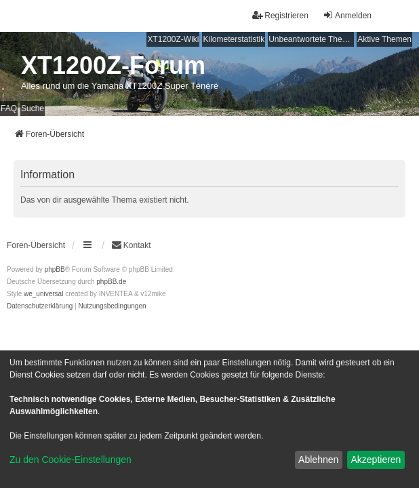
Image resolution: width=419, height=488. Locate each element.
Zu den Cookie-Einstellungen (70, 459)
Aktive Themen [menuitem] (384, 39)
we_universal (43, 294)
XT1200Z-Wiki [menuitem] (173, 39)
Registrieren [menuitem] (280, 15)
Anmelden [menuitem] (347, 15)
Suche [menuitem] (32, 108)
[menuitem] (40, 306)
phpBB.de (111, 281)
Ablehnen (318, 459)
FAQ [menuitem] (9, 108)
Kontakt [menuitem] (131, 245)
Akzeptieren (376, 459)
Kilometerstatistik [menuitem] (233, 39)
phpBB (55, 269)
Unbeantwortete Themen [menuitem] (311, 39)
